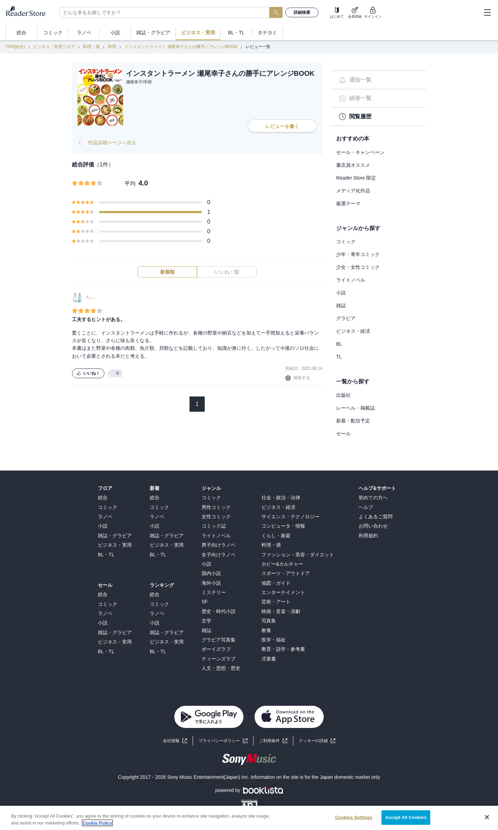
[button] (317, 741)
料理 (112, 46)
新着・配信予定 (353, 420)
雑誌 (341, 305)
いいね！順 (227, 272)
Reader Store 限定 (356, 178)
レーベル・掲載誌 (355, 408)
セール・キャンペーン (360, 152)
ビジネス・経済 (353, 331)
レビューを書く (282, 126)
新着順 (167, 272)
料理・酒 (91, 46)
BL (339, 344)
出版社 (343, 395)
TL (339, 356)
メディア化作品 (353, 190)
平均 (130, 183)
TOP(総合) (15, 46)
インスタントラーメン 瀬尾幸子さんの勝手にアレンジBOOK (180, 46)
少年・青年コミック (358, 254)
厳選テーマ (348, 203)
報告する (297, 378)
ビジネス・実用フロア (54, 46)
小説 (341, 292)
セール (343, 433)
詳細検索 (302, 12)
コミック (346, 241)
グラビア (346, 318)
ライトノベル (350, 280)
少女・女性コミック (358, 267)
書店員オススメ (353, 165)
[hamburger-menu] (487, 12)
